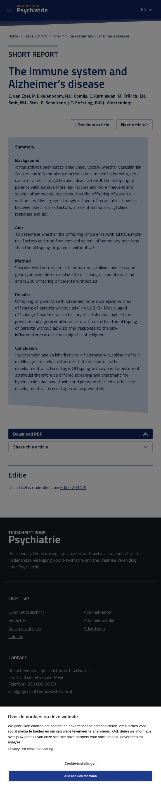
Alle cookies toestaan (80, 776)
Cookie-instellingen (80, 764)
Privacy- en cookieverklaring (30, 749)
